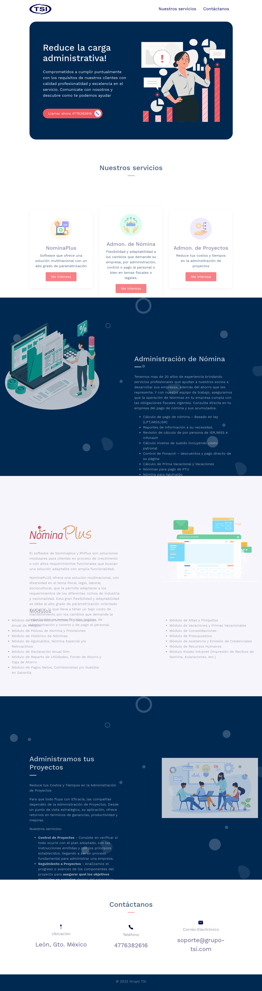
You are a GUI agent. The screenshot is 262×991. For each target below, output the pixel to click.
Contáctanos (216, 8)
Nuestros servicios (177, 8)
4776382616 (131, 945)
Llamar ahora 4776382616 (68, 113)
